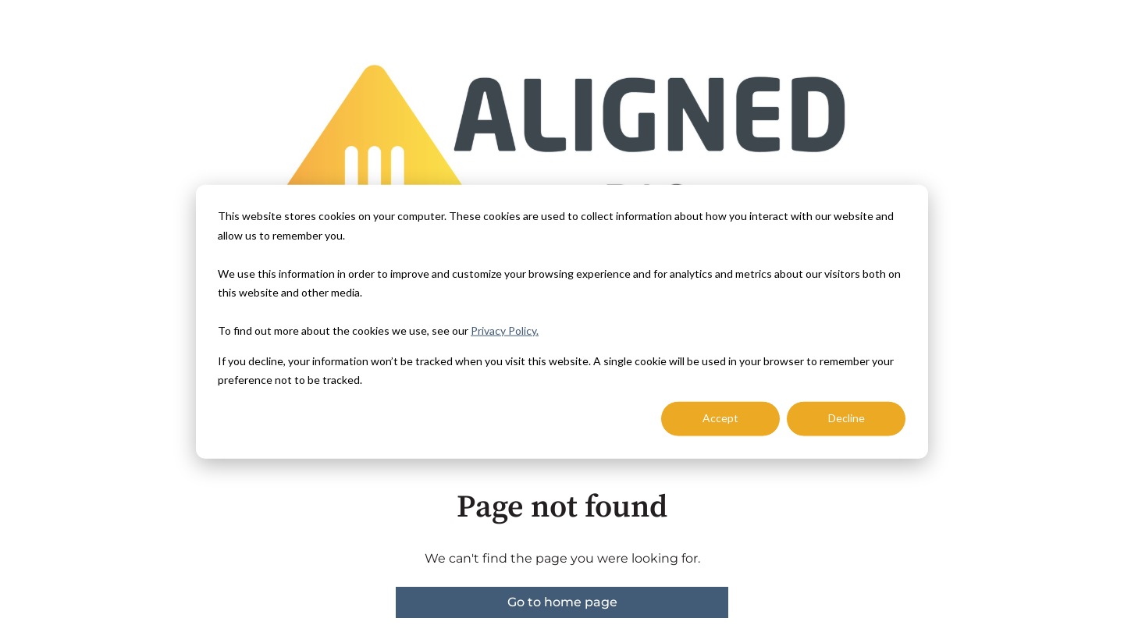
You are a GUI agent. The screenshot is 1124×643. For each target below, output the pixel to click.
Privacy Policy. (505, 330)
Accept (720, 418)
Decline (846, 418)
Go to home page (562, 602)
